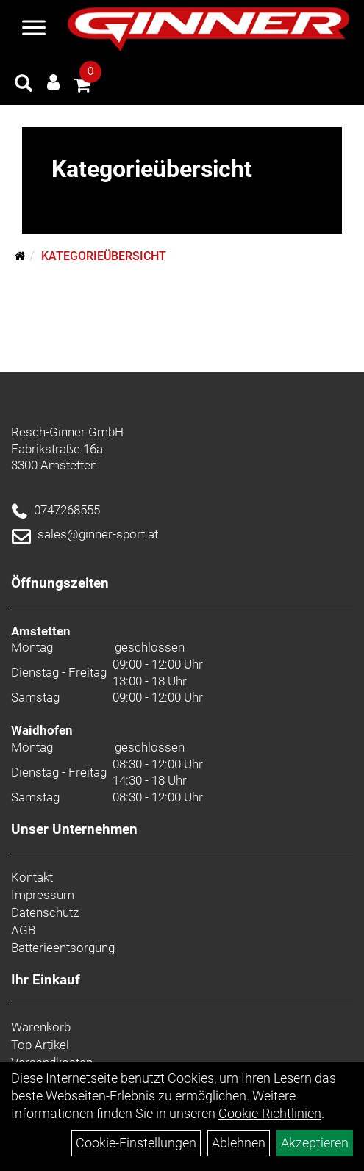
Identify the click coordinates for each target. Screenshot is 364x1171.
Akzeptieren (315, 1142)
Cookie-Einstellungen (136, 1142)
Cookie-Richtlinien (269, 1113)
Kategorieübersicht (103, 256)
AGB (23, 930)
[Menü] (34, 29)
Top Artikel (40, 1044)
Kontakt (32, 877)
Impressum (42, 894)
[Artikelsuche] (23, 85)
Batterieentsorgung (63, 947)
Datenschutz (45, 912)
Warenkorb (41, 1027)
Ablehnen (238, 1142)
